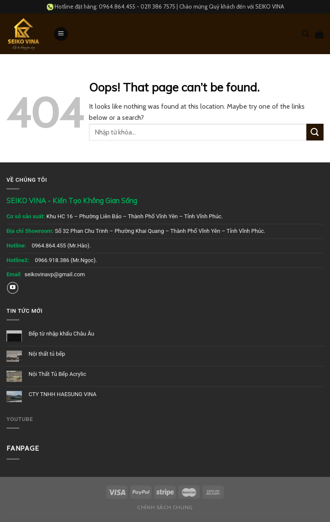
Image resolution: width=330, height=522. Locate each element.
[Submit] (315, 132)
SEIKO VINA (269, 6)
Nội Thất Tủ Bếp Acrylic (57, 374)
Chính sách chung (165, 507)
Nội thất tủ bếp (46, 354)
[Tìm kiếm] (305, 33)
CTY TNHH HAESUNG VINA (62, 394)
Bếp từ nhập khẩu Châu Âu (61, 333)
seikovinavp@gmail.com (54, 274)
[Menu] (61, 34)
